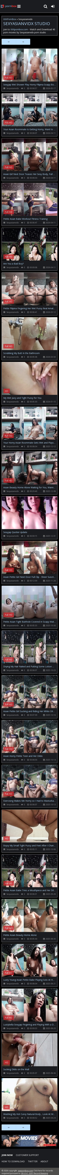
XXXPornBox (9, 19)
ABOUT (44, 1161)
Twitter (32, 1161)
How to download (13, 1161)
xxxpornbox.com (25, 1170)
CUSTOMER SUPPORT (27, 1155)
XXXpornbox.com (9, 6)
